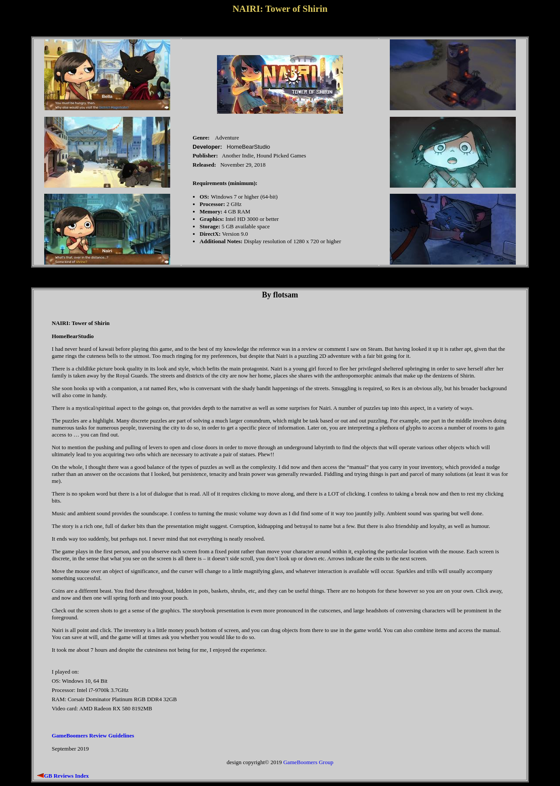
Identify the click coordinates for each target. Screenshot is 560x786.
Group (326, 762)
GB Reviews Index (66, 775)
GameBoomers (300, 762)
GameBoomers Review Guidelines (93, 735)
